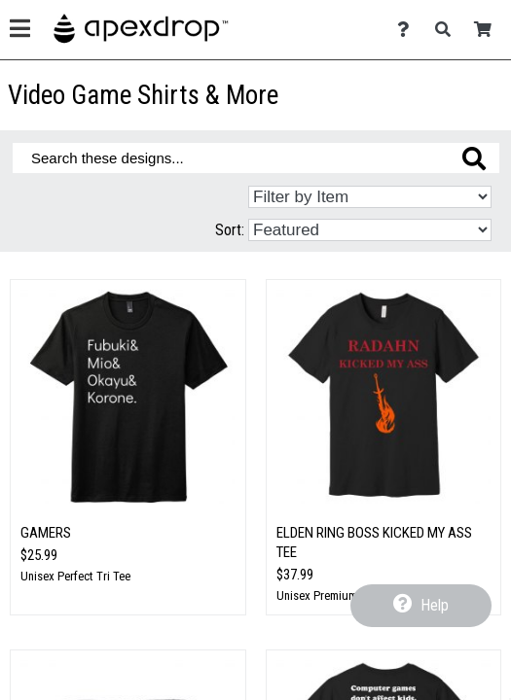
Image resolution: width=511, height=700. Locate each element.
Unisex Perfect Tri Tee (75, 576)
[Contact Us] (408, 30)
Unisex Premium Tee (327, 595)
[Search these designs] (256, 158)
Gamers (45, 533)
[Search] (448, 30)
